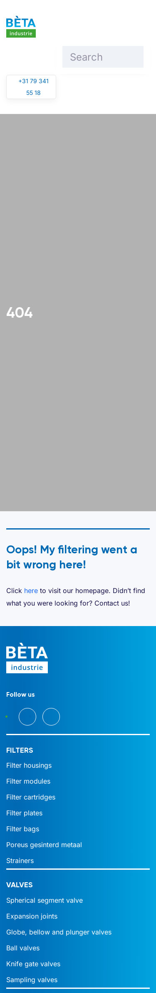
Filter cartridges (30, 797)
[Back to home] (21, 27)
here (31, 590)
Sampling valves (31, 979)
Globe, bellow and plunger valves (58, 932)
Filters (19, 750)
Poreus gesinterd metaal (44, 844)
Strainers (20, 860)
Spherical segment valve (44, 900)
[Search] (103, 57)
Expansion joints (31, 916)
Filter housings (29, 765)
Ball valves (23, 948)
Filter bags (22, 829)
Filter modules (28, 781)
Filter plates (24, 813)
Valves (19, 884)
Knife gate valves (33, 964)
